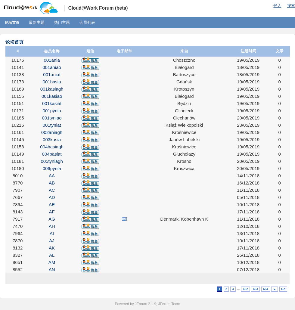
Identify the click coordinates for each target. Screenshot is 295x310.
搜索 (291, 5)
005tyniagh (52, 161)
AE (52, 204)
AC (52, 190)
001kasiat (51, 103)
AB (52, 182)
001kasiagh (52, 88)
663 (255, 289)
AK (52, 247)
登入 (277, 5)
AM (51, 262)
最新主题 (37, 22)
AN (52, 269)
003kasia (52, 139)
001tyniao (52, 117)
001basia (52, 81)
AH (52, 226)
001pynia (52, 110)
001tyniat (52, 125)
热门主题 (62, 22)
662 (245, 289)
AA (52, 175)
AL (51, 255)
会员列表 (87, 22)
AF (52, 211)
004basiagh (52, 146)
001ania (52, 60)
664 (265, 289)
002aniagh (51, 132)
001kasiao (52, 96)
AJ (51, 240)
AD (52, 197)
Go (283, 289)
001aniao (51, 67)
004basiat (52, 154)
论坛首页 (12, 22)
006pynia (52, 168)
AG (51, 219)
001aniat (52, 74)
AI (52, 233)
